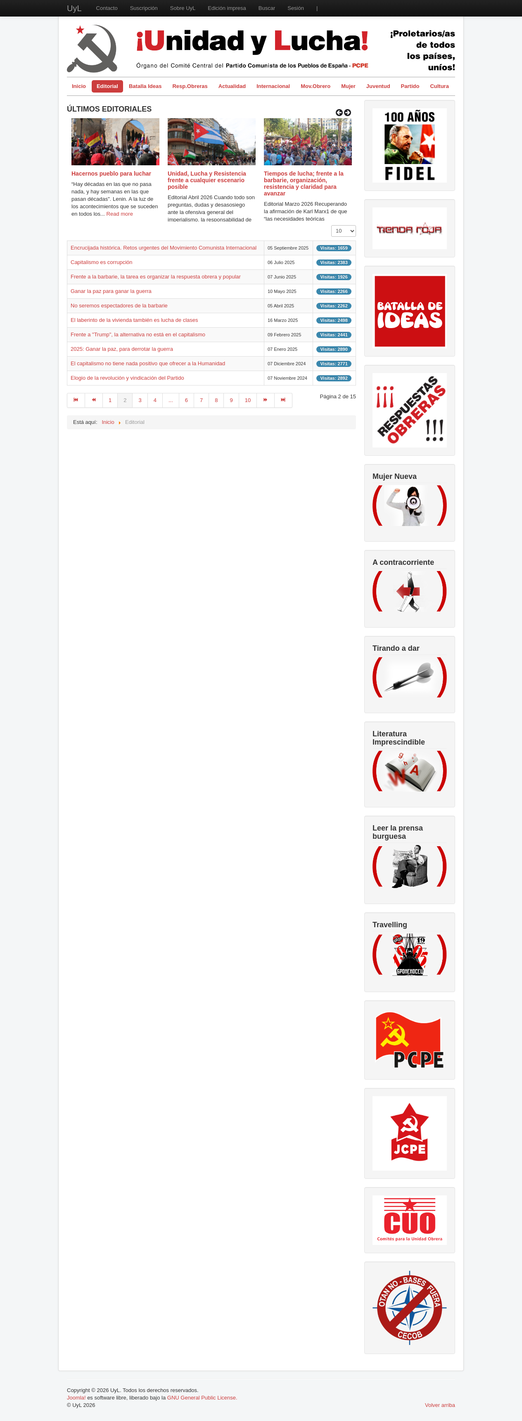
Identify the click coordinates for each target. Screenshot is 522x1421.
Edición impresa (227, 8)
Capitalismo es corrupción (102, 262)
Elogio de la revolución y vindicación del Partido (127, 378)
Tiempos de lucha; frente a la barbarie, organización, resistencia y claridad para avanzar (304, 183)
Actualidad (232, 86)
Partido (410, 86)
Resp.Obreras (189, 86)
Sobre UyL (182, 8)
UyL (74, 8)
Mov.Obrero (315, 86)
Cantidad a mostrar (331, 225)
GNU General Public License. (202, 1398)
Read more (120, 214)
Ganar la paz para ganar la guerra (111, 291)
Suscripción (144, 8)
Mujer (348, 86)
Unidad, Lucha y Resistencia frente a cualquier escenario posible (207, 180)
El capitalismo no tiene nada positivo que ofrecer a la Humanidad (148, 363)
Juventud (378, 86)
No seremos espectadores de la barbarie (119, 305)
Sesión (295, 8)
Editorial (107, 86)
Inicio (79, 86)
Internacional (273, 86)
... (170, 400)
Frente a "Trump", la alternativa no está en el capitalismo (138, 334)
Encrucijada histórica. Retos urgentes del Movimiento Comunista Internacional (163, 248)
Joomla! (76, 1398)
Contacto (107, 8)
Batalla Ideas (145, 86)
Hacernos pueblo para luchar (111, 173)
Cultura (439, 86)
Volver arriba (440, 1405)
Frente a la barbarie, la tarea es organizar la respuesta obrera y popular (156, 277)
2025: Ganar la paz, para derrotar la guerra (122, 349)
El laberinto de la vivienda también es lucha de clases (134, 320)
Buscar (267, 8)
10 (248, 400)
